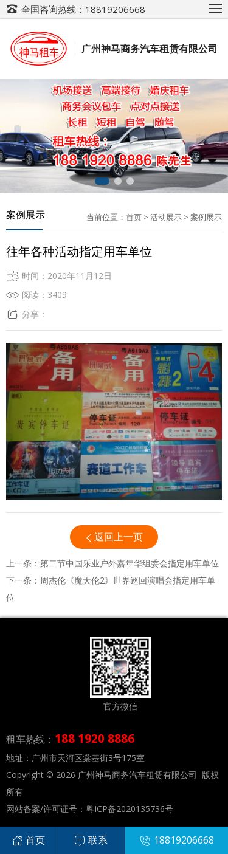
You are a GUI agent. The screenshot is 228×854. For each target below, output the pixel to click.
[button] (102, 181)
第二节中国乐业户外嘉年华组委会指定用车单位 (129, 563)
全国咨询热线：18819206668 (83, 9)
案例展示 (206, 217)
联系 (91, 840)
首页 (134, 217)
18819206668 (177, 840)
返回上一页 (118, 536)
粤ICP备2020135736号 (129, 808)
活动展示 (166, 217)
